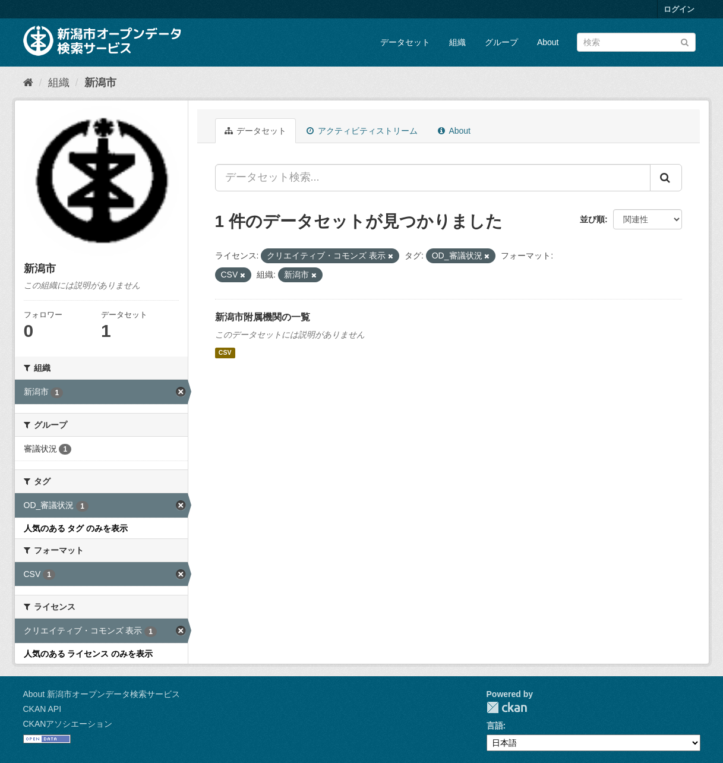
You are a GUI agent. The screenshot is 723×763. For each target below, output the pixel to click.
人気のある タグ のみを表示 (76, 528)
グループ (501, 42)
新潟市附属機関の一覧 (262, 317)
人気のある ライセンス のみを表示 (88, 653)
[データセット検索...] (433, 177)
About (548, 42)
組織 (457, 42)
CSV (225, 353)
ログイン (679, 9)
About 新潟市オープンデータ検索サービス (101, 694)
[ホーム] (28, 83)
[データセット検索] (636, 42)
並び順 (592, 219)
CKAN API (42, 709)
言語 (495, 725)
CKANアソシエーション (68, 724)
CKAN (507, 707)
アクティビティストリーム (362, 130)
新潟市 (100, 83)
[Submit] (685, 41)
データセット (405, 42)
